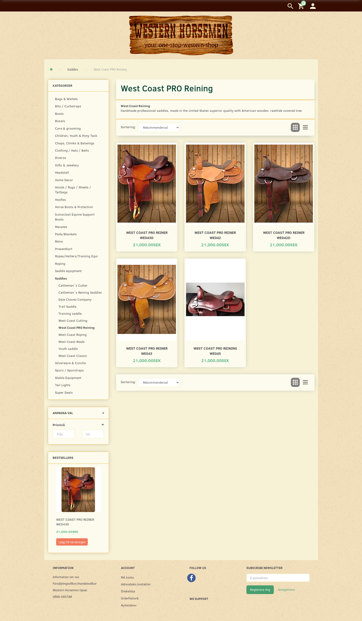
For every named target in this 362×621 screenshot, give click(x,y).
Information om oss (66, 577)
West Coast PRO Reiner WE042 (215, 235)
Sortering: (128, 127)
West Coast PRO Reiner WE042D (283, 235)
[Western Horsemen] (181, 35)
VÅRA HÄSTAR (62, 597)
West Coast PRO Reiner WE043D (75, 521)
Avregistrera (286, 589)
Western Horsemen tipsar (70, 590)
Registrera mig (260, 589)
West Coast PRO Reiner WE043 (147, 351)
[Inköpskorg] (302, 5)
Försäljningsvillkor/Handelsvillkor (75, 583)
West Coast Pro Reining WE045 (215, 351)
